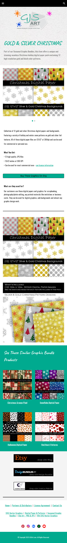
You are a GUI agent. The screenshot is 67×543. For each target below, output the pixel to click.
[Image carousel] (33, 94)
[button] (3, 3)
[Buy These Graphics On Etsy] (33, 175)
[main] (33, 43)
